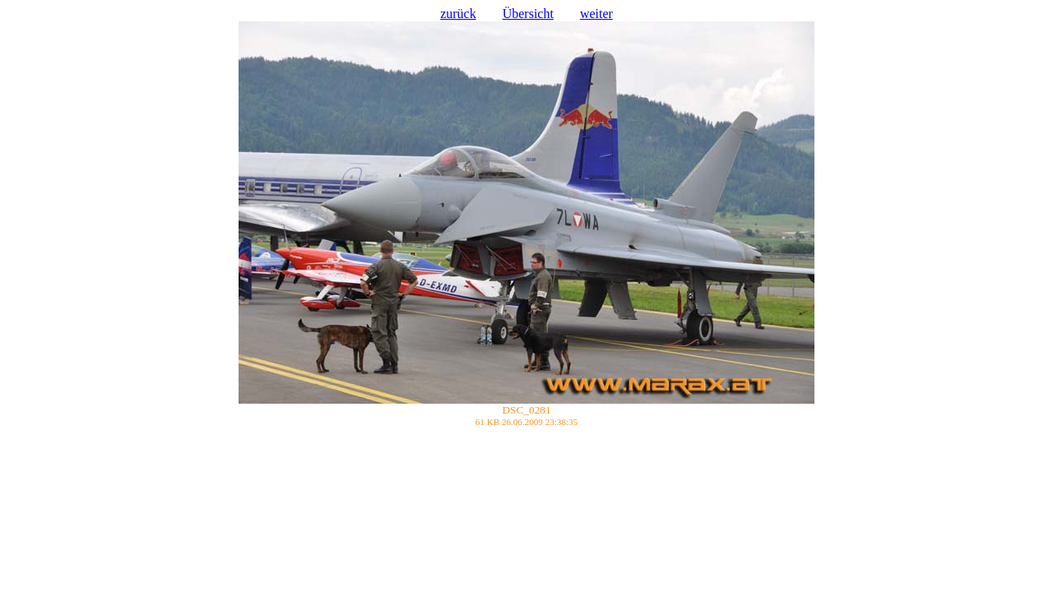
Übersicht (528, 14)
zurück (458, 14)
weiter (596, 14)
